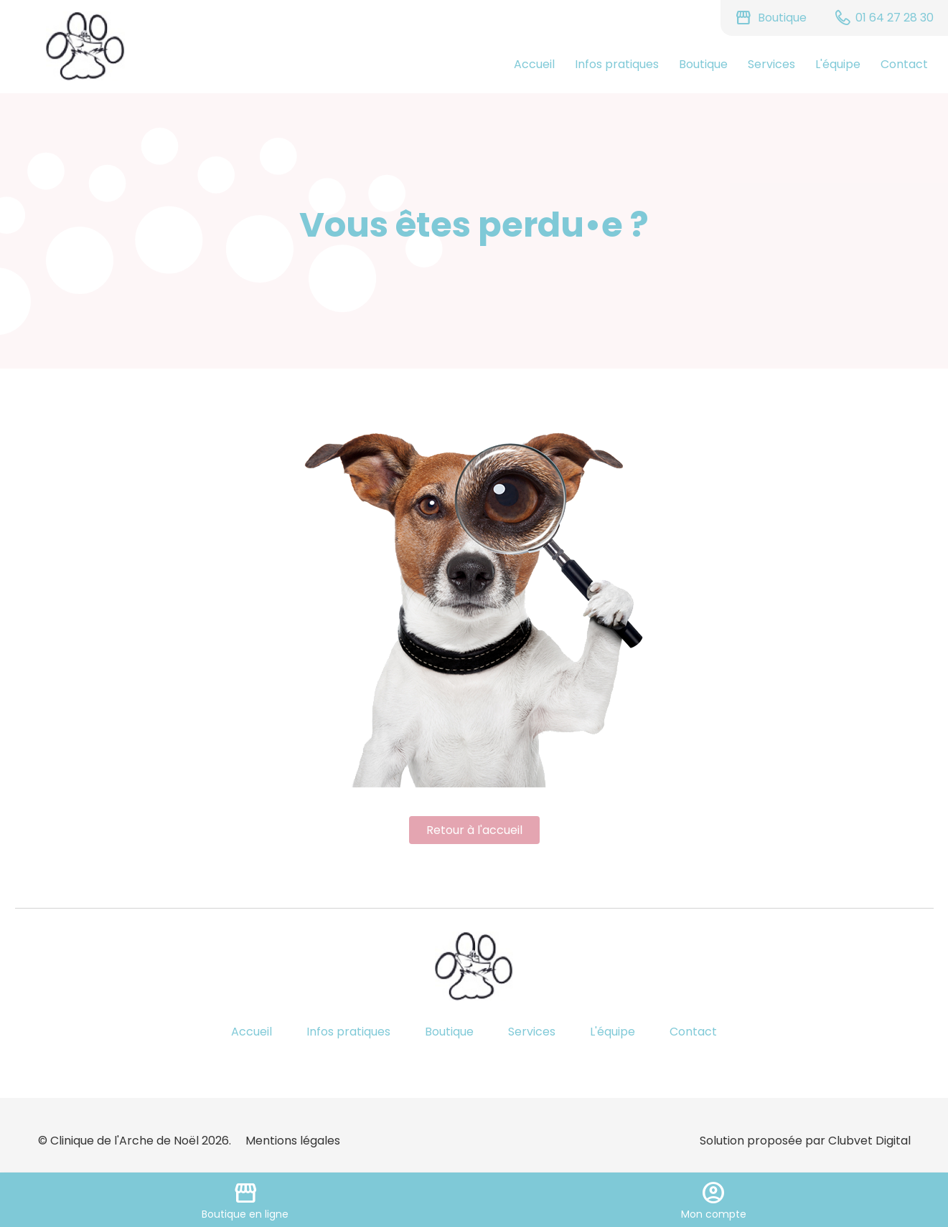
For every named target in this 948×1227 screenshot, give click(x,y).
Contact (904, 64)
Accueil (534, 64)
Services (771, 64)
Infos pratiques (617, 64)
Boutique (703, 64)
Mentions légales (292, 1140)
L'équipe (837, 64)
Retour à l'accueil (474, 830)
